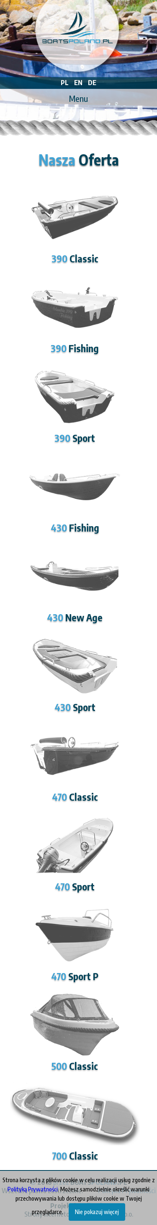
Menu (78, 98)
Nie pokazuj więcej (97, 1211)
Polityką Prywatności (33, 1189)
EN (78, 82)
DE (92, 82)
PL (65, 82)
